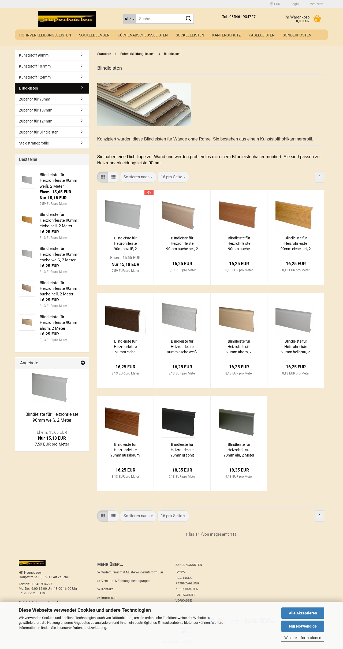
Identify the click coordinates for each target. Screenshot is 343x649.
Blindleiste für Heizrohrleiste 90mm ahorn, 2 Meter (239, 347)
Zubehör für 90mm (34, 99)
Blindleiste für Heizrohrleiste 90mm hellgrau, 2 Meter (295, 347)
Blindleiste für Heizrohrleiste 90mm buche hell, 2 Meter (182, 243)
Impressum (109, 598)
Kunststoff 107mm (35, 66)
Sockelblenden (94, 35)
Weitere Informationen (302, 638)
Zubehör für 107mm (35, 110)
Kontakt (107, 589)
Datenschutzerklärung (89, 628)
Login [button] (293, 4)
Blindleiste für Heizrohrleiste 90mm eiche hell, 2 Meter (296, 243)
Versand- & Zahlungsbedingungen (125, 581)
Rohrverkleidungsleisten (45, 35)
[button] (275, 4)
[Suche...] (129, 19)
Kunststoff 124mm (35, 77)
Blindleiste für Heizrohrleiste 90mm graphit (182, 449)
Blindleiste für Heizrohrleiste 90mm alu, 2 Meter (238, 449)
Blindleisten (28, 88)
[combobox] (138, 177)
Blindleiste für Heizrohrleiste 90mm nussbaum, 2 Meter (125, 450)
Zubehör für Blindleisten (38, 132)
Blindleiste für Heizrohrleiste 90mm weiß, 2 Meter (125, 243)
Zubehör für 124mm (35, 121)
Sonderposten (297, 35)
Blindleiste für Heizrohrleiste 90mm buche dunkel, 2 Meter (239, 243)
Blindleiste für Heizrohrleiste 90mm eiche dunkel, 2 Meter (125, 347)
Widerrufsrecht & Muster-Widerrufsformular (132, 572)
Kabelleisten (262, 35)
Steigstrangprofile (34, 143)
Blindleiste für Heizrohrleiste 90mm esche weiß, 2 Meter (182, 347)
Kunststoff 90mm (34, 55)
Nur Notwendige (303, 626)
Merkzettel (315, 4)
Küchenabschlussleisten (143, 35)
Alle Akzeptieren (303, 613)
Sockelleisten (190, 35)
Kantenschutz (226, 35)
